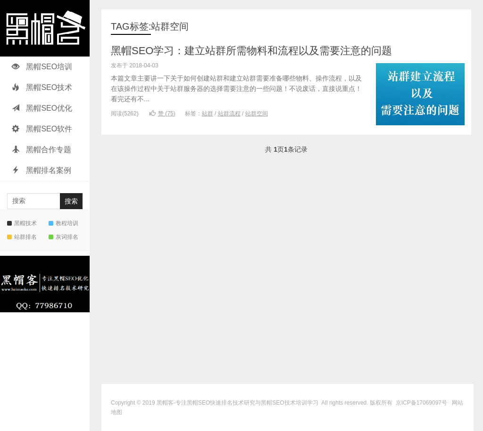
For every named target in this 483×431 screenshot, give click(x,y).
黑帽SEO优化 (42, 108)
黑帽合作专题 (41, 150)
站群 (207, 113)
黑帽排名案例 (41, 170)
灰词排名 (63, 237)
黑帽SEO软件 (42, 129)
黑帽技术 (22, 223)
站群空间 (256, 113)
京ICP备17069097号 (421, 402)
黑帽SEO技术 (42, 87)
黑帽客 (165, 402)
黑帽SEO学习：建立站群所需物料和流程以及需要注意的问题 (251, 51)
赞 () (162, 113)
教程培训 (63, 223)
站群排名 (22, 237)
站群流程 (229, 113)
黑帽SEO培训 (42, 67)
